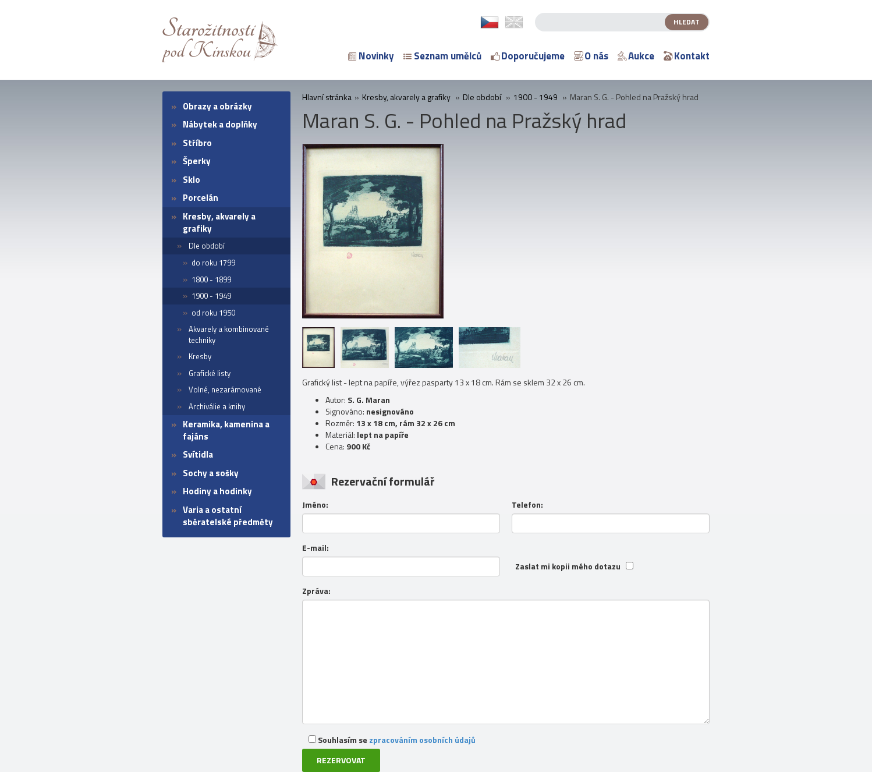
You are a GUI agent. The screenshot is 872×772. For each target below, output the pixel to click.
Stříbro (197, 143)
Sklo (191, 179)
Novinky (371, 56)
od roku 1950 (213, 312)
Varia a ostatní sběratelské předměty (228, 516)
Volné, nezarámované (225, 389)
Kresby (200, 356)
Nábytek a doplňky (220, 124)
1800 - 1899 (211, 279)
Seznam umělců (442, 56)
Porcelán (200, 197)
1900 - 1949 (211, 296)
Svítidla (198, 454)
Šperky (197, 161)
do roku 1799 (213, 262)
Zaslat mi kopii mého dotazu (568, 566)
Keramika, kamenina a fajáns (226, 430)
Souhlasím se (392, 740)
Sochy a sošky (211, 473)
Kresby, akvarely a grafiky (219, 222)
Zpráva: (316, 591)
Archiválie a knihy (217, 406)
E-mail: (315, 548)
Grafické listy (210, 373)
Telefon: (527, 505)
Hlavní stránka (327, 97)
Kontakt (687, 56)
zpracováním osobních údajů (422, 740)
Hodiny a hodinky (217, 491)
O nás (591, 56)
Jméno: (315, 505)
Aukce (636, 56)
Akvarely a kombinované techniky (229, 334)
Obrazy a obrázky (217, 106)
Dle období (207, 246)
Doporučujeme (528, 56)
